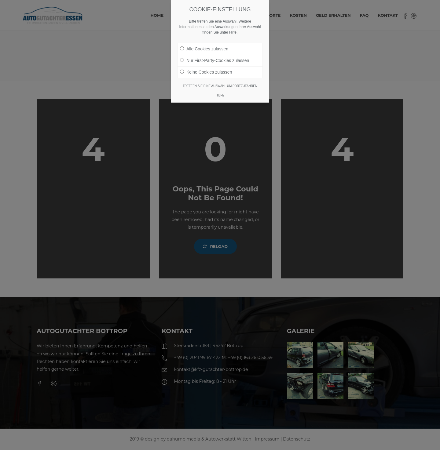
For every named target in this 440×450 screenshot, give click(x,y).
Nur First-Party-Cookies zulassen (214, 60)
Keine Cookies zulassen (206, 72)
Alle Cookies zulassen (204, 48)
